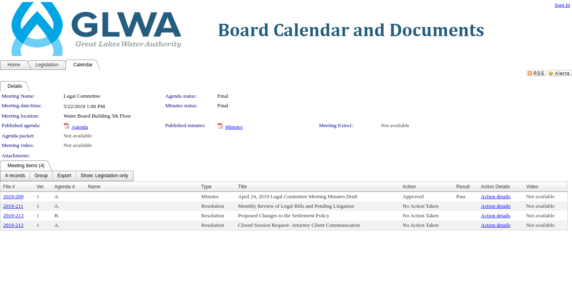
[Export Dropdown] (64, 176)
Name (94, 186)
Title (242, 186)
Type (206, 186)
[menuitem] (15, 176)
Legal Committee (82, 96)
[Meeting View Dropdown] (104, 176)
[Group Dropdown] (41, 176)
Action (409, 186)
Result (463, 186)
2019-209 (13, 196)
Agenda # (64, 186)
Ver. (41, 186)
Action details (495, 196)
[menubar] (66, 176)
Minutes (234, 127)
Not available (395, 125)
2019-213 (13, 215)
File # (9, 186)
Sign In (562, 5)
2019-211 (13, 206)
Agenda (80, 127)
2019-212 (13, 225)
